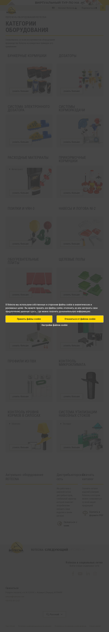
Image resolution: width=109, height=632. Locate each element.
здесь (33, 311)
